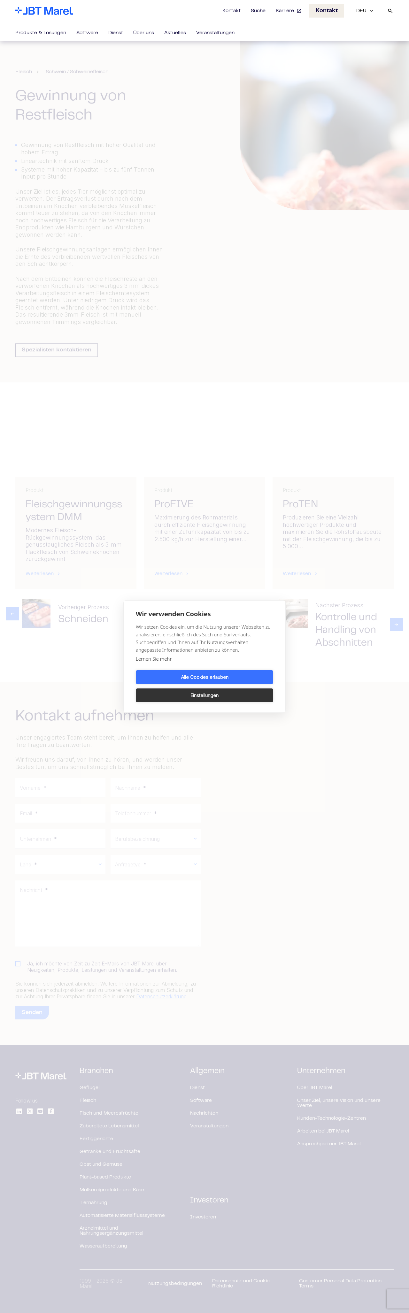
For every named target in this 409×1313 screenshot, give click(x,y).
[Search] (390, 10)
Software (87, 33)
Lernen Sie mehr (154, 668)
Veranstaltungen (215, 33)
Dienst (115, 33)
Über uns (143, 33)
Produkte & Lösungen (40, 33)
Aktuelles (175, 33)
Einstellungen (240, 686)
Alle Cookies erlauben (169, 686)
